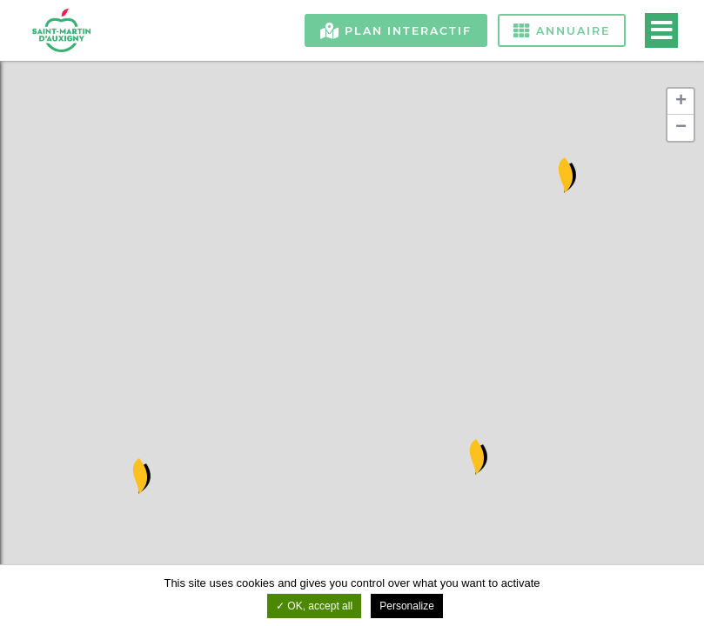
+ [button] (681, 102)
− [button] (681, 128)
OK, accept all (314, 606)
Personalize (406, 606)
